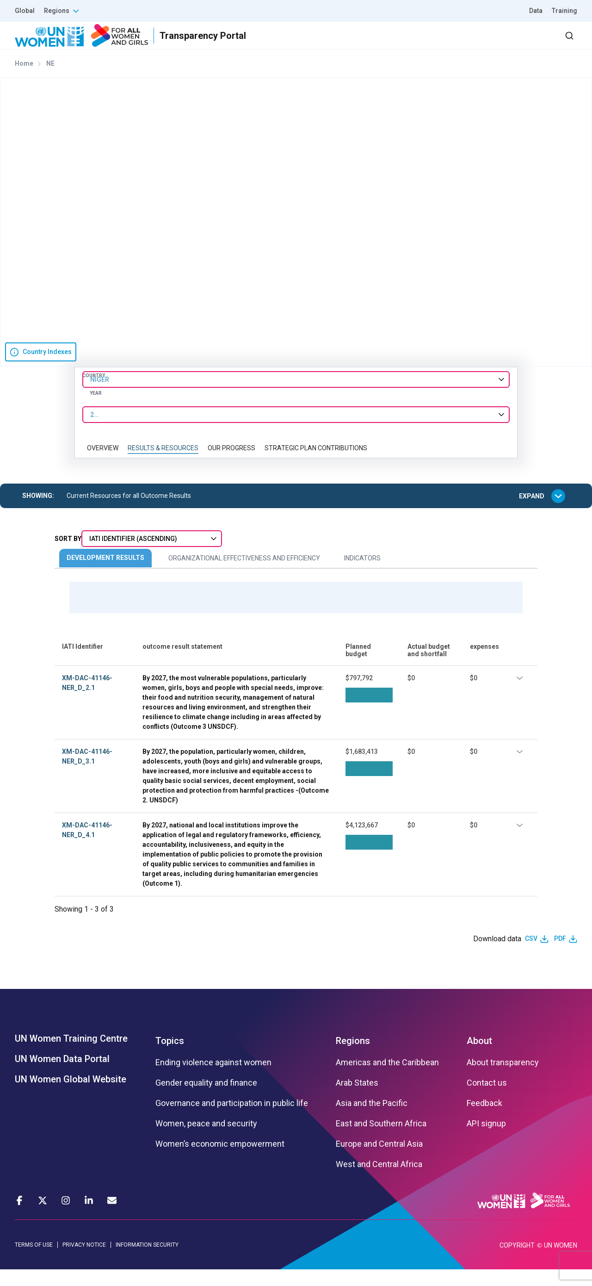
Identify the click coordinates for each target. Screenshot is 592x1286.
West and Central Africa (379, 1180)
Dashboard (524, 44)
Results (343, 44)
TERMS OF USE (34, 1261)
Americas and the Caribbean (387, 1078)
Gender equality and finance (206, 1099)
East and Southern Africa (381, 1140)
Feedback (484, 1119)
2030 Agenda (452, 44)
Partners (392, 44)
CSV (531, 955)
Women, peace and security (206, 1140)
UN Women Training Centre (71, 1054)
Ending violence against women (213, 1078)
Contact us (487, 1099)
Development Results (105, 574)
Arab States (357, 1099)
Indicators (362, 574)
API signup (486, 1140)
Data (536, 10)
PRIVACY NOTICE (84, 1261)
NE (50, 80)
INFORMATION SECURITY (147, 1261)
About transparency (503, 1078)
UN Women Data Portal (62, 1075)
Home (24, 80)
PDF (560, 955)
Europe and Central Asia (379, 1160)
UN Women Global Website (70, 1095)
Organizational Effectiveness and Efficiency (244, 574)
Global (25, 10)
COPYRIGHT (517, 1262)
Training (564, 10)
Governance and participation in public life (231, 1119)
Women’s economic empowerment (219, 1160)
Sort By (68, 555)
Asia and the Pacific (371, 1119)
